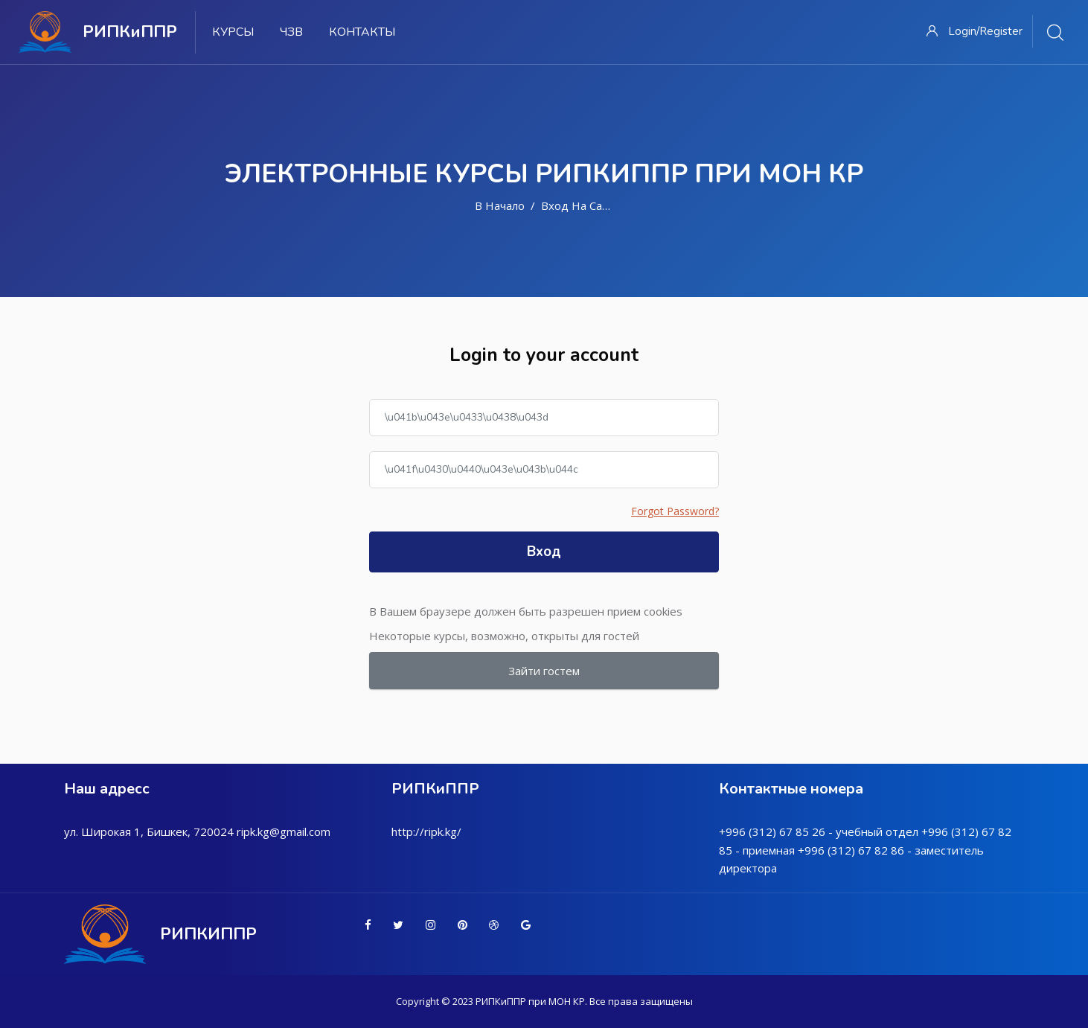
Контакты (362, 32)
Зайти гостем (544, 670)
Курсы (233, 32)
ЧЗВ (291, 32)
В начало (500, 205)
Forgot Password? (675, 511)
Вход (544, 551)
